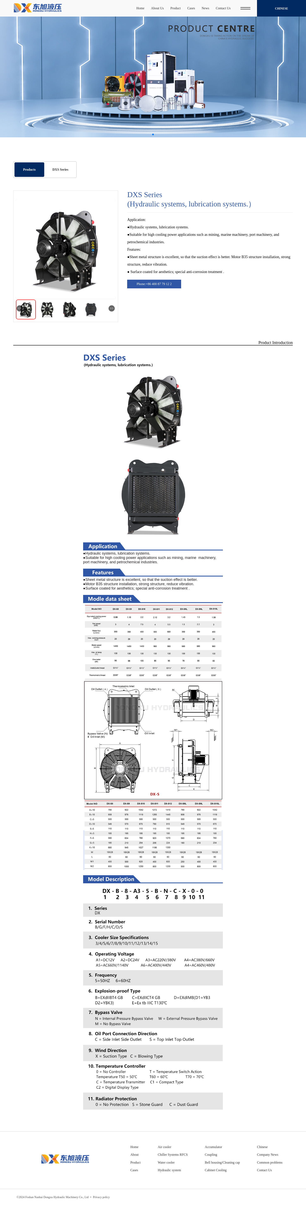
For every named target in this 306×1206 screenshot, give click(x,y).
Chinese (281, 8)
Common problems (269, 1162)
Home (134, 1147)
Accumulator (213, 1147)
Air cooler (164, 1147)
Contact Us (264, 1170)
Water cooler (166, 1162)
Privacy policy (100, 1197)
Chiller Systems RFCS (173, 1154)
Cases (134, 1170)
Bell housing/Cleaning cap (222, 1162)
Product (135, 1162)
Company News (267, 1154)
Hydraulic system (169, 1170)
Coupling (211, 1154)
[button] (153, 134)
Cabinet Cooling (216, 1170)
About (134, 1154)
